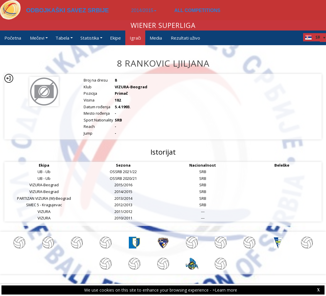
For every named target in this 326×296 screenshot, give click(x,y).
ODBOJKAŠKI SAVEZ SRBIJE (67, 10)
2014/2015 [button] (143, 10)
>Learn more (224, 290)
